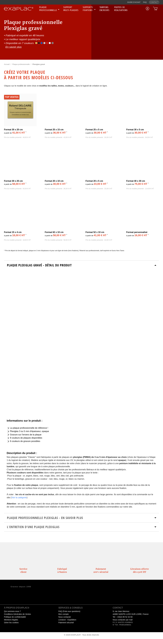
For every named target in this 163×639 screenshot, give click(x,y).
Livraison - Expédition (67, 620)
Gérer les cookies (11, 622)
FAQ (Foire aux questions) (69, 611)
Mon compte (63, 614)
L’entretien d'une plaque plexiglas (33, 527)
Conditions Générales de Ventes (17, 614)
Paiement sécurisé (66, 622)
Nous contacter (64, 617)
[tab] (81, 265)
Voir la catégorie (19, 497)
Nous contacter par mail (122, 620)
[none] (49, 8)
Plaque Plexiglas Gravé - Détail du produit (39, 265)
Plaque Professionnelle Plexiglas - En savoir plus (45, 518)
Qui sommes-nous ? (12, 611)
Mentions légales (11, 620)
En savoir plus (13, 46)
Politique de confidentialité (15, 617)
